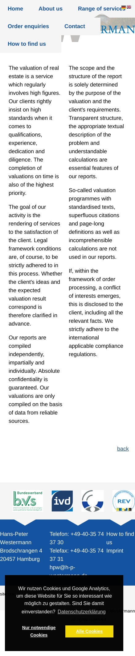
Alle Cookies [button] (89, 631)
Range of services (101, 9)
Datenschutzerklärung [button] (82, 611)
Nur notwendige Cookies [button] (39, 631)
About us (51, 9)
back (123, 449)
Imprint (114, 551)
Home (15, 9)
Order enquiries (28, 26)
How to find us (27, 44)
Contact (74, 26)
